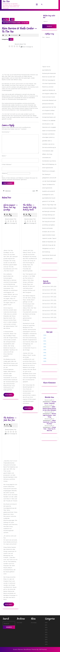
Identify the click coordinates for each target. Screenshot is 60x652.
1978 (44, 358)
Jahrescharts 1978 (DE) (49, 314)
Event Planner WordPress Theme (25, 649)
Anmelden (34, 622)
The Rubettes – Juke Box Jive (10, 419)
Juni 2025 (19, 622)
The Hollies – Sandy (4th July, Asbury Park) (29, 207)
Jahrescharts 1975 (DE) (49, 303)
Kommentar (6, 132)
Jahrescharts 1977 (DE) (49, 310)
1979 (44, 361)
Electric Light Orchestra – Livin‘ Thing (49, 415)
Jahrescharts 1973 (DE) (49, 296)
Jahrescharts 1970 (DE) (49, 286)
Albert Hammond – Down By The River (49, 422)
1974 (44, 347)
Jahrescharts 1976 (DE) (49, 307)
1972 (44, 341)
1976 (44, 352)
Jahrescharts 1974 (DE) (49, 300)
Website (4, 173)
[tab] (36, 4)
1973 (44, 344)
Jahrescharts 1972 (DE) (49, 293)
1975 (12, 19)
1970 (44, 335)
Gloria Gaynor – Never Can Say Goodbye (11, 207)
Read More (9, 395)
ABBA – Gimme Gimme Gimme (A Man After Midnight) (49, 408)
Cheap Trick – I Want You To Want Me (49, 429)
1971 (44, 338)
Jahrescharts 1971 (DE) (49, 290)
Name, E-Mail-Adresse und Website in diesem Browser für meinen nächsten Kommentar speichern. (20, 178)
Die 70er (5, 19)
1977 (44, 355)
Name (4, 156)
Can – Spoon (46, 37)
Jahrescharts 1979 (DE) (49, 317)
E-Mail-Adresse (7, 164)
